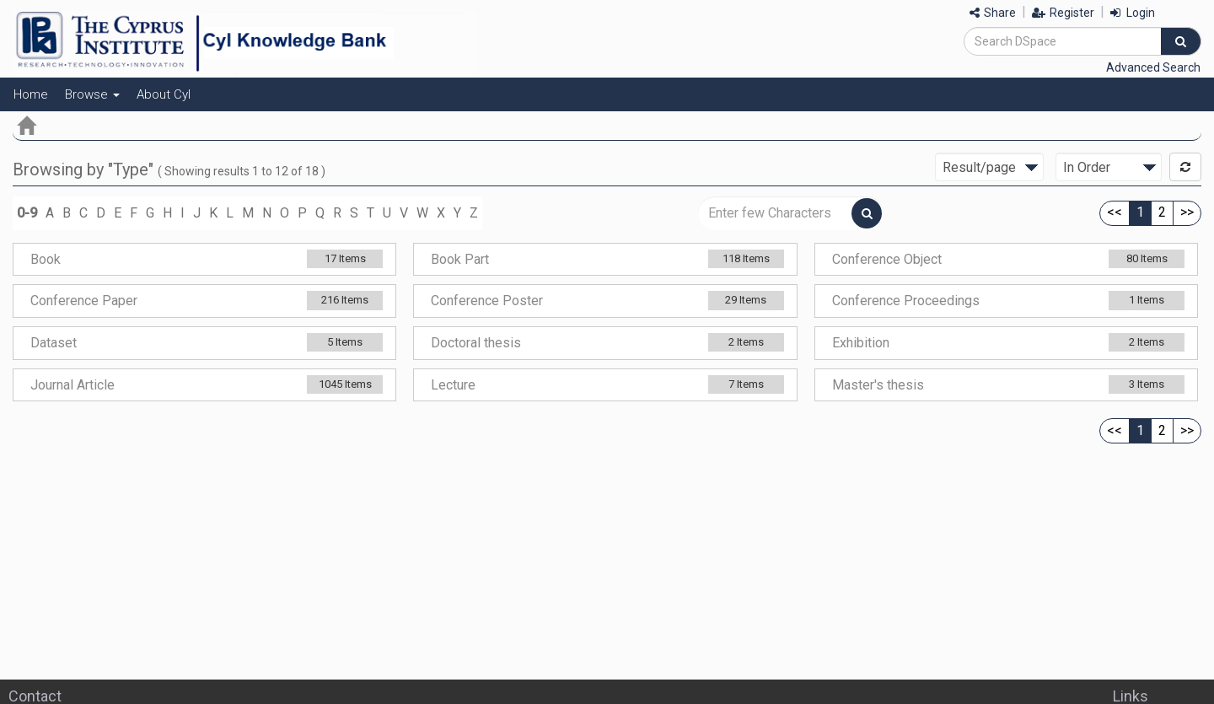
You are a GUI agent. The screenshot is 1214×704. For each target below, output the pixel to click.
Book (45, 259)
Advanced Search (1153, 67)
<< (1114, 212)
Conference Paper (83, 301)
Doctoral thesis (476, 343)
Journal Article (72, 385)
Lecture (453, 385)
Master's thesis (878, 385)
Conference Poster (487, 301)
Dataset (53, 343)
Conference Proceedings (906, 301)
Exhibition (860, 343)
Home (30, 94)
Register (1063, 12)
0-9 (27, 213)
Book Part (460, 259)
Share (993, 12)
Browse (92, 94)
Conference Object (887, 259)
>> (1187, 212)
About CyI (164, 94)
